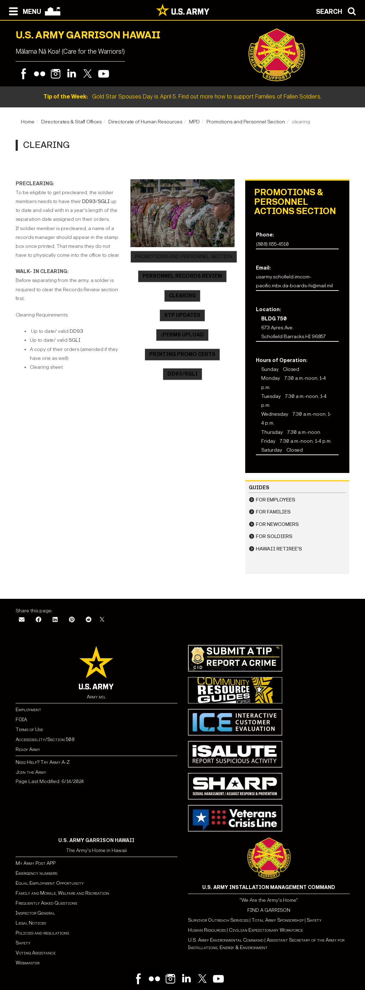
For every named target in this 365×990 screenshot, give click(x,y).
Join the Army (31, 772)
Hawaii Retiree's (279, 549)
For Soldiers (274, 536)
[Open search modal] (338, 10)
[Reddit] (88, 620)
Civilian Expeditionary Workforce (266, 930)
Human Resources (207, 930)
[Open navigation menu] (23, 10)
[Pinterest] (72, 620)
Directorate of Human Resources (145, 122)
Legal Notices (31, 923)
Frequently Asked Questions (46, 903)
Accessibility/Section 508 (45, 739)
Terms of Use (29, 729)
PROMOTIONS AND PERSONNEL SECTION (183, 257)
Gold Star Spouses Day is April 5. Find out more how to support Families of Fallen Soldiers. (182, 96)
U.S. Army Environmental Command (225, 940)
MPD (194, 122)
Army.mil (96, 697)
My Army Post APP (35, 863)
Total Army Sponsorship (278, 920)
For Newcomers (277, 524)
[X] (102, 620)
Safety (23, 943)
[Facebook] (38, 620)
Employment (28, 710)
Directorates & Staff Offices (71, 122)
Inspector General (35, 913)
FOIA (21, 720)
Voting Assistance (35, 953)
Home (27, 122)
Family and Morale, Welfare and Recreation (62, 893)
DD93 (89, 201)
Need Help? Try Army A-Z (43, 762)
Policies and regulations (42, 933)
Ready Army (28, 749)
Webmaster (27, 963)
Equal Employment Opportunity (50, 883)
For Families (273, 512)
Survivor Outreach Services (218, 920)
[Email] (22, 620)
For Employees (275, 500)
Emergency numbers (36, 873)
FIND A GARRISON (268, 910)
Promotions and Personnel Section (245, 122)
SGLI (103, 201)
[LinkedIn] (55, 620)
